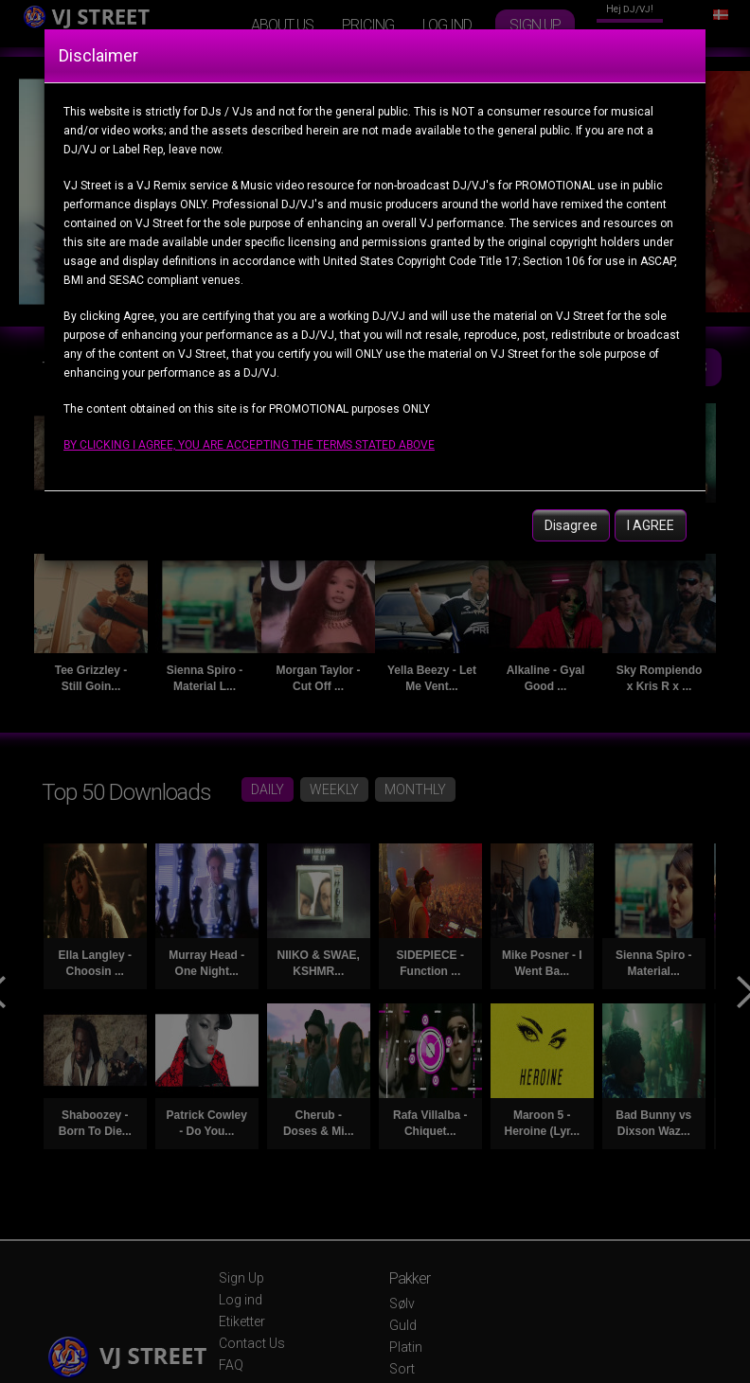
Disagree (571, 525)
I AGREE (650, 525)
